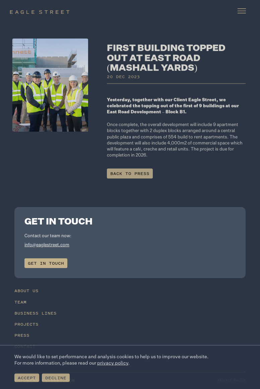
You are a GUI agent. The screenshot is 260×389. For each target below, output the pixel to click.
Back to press (129, 176)
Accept (27, 378)
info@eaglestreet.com (46, 245)
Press (21, 335)
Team (20, 302)
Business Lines (35, 313)
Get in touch (46, 263)
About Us (26, 290)
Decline (55, 378)
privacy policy (112, 364)
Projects (26, 324)
